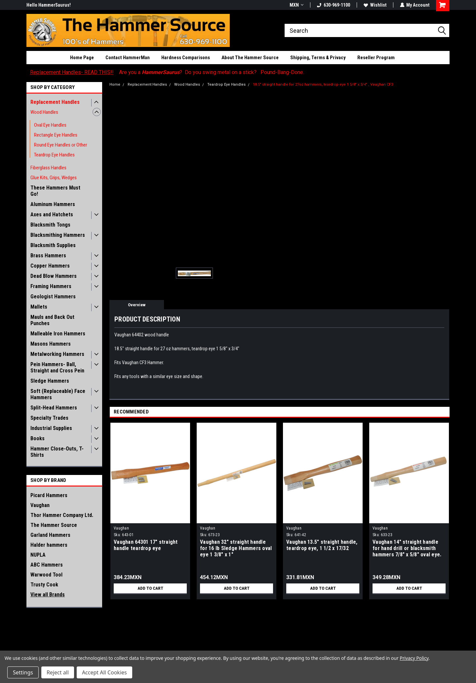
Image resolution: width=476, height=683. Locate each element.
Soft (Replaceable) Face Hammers (57, 394)
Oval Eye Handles (50, 125)
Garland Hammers (50, 535)
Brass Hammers (48, 255)
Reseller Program (376, 58)
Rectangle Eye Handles (55, 135)
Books (37, 438)
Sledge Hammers (49, 381)
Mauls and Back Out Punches (52, 320)
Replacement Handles (55, 102)
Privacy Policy (414, 658)
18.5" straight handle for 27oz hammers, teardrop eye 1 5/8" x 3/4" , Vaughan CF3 (323, 84)
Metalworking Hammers (57, 354)
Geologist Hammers (53, 296)
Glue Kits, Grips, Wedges (53, 178)
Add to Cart (150, 588)
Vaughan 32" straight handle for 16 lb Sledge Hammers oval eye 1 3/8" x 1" (236, 548)
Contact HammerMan (127, 58)
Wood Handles (44, 112)
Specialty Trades (49, 418)
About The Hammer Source (250, 58)
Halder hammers (48, 545)
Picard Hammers (48, 495)
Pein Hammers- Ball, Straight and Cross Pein (57, 367)
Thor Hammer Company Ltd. (61, 515)
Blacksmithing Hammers (57, 235)
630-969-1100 (333, 5)
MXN (296, 5)
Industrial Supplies (51, 428)
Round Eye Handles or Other (60, 145)
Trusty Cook (44, 584)
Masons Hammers (50, 344)
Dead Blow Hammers (53, 276)
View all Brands (47, 594)
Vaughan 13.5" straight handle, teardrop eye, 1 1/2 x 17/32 (322, 545)
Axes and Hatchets (51, 214)
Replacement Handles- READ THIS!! (72, 72)
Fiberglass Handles (48, 168)
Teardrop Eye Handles (54, 155)
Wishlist (374, 5)
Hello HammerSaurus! (48, 5)
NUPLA (38, 555)
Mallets (38, 307)
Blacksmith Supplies (53, 245)
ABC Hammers (46, 565)
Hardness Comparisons (185, 58)
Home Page (82, 58)
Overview (136, 304)
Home (114, 84)
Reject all (58, 672)
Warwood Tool (46, 575)
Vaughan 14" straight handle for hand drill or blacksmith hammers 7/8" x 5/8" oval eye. (407, 548)
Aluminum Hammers (52, 204)
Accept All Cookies (104, 672)
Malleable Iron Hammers (57, 333)
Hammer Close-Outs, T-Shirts (57, 452)
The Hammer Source (53, 525)
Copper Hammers (50, 266)
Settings (23, 672)
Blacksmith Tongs (50, 225)
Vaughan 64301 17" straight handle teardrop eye (146, 545)
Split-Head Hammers (53, 408)
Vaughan (40, 505)
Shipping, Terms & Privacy (318, 58)
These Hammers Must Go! (55, 191)
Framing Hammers (50, 286)
